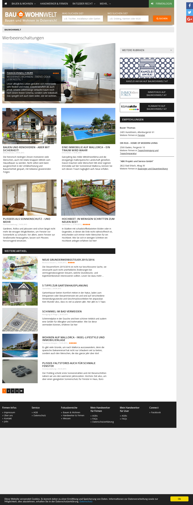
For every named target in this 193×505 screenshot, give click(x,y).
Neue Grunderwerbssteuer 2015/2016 (68, 259)
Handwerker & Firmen (54, 3)
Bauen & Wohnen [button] (24, 3)
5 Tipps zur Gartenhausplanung (65, 285)
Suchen (162, 18)
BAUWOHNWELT (13, 29)
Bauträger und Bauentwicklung (153, 168)
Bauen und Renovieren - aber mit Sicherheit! (26, 148)
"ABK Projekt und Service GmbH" (136, 161)
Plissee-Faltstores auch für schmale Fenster (68, 364)
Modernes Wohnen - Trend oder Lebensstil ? (28, 78)
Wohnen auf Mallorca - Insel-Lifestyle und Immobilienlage (73, 339)
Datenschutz (86, 501)
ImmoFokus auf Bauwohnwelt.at (157, 93)
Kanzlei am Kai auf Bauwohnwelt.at (147, 81)
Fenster (141, 135)
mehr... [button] (105, 3)
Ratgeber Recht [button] (84, 3)
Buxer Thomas (127, 127)
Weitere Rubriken (147, 50)
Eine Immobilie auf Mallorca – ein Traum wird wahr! (86, 148)
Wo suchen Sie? (118, 13)
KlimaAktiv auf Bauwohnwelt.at (157, 107)
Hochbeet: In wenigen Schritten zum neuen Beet (88, 220)
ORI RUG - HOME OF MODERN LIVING (139, 143)
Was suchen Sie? (72, 13)
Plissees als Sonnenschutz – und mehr (26, 220)
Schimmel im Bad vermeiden (62, 311)
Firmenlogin (161, 3)
